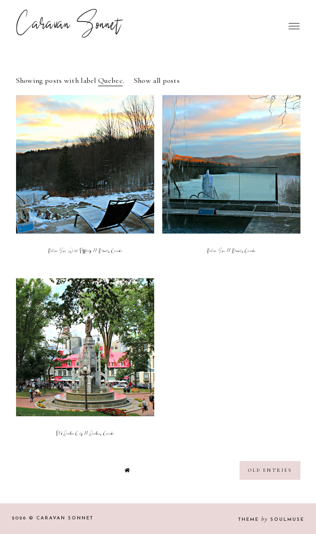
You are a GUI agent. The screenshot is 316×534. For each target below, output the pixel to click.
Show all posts (157, 80)
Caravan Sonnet (68, 25)
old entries (270, 470)
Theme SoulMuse (271, 519)
